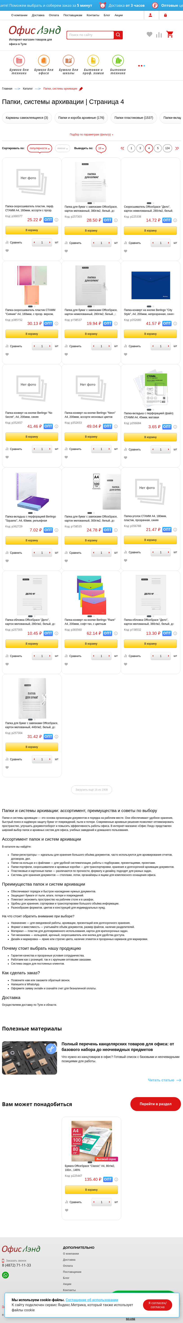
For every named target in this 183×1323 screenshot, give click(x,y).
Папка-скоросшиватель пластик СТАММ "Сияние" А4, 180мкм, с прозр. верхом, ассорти (30, 312)
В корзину (32, 230)
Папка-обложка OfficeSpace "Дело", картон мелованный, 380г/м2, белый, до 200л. (149, 622)
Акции (119, 15)
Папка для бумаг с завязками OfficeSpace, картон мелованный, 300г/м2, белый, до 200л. (91, 519)
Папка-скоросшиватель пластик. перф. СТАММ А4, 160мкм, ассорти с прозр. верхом (29, 208)
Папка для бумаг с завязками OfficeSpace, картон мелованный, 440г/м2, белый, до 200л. (31, 725)
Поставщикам (72, 15)
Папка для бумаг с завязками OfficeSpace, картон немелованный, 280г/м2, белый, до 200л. (91, 312)
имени (62, 148)
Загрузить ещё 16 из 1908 (92, 789)
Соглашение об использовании (92, 1300)
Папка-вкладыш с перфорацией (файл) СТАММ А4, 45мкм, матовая (148, 415)
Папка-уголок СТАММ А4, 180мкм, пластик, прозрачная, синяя (145, 518)
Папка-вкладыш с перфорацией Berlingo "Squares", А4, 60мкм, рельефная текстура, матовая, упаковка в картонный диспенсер (31, 519)
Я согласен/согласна (158, 1305)
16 (101, 148)
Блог (107, 15)
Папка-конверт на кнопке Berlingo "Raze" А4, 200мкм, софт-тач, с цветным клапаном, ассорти (90, 622)
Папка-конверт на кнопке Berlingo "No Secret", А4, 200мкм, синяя (28, 414)
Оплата (54, 15)
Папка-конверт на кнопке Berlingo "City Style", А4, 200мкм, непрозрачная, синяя (149, 312)
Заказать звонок (14, 1260)
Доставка (38, 15)
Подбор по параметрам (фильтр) (91, 134)
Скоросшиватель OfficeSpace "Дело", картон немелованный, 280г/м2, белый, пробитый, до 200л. (148, 209)
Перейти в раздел (156, 1104)
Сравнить (13, 242)
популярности (39, 148)
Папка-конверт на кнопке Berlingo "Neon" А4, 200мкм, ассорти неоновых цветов (90, 414)
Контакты (93, 15)
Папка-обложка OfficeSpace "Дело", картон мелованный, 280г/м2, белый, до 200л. (30, 622)
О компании (19, 15)
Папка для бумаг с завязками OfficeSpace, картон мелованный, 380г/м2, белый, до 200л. (91, 209)
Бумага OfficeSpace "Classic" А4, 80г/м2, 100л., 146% (90, 1168)
